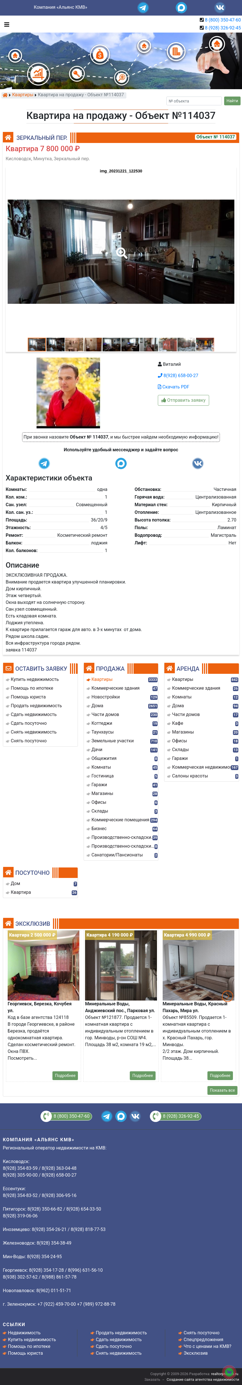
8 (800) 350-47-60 (223, 20)
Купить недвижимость (32, 1339)
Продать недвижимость (121, 1332)
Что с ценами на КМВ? (207, 1346)
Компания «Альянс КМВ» (60, 7)
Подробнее (65, 1075)
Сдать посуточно (114, 1346)
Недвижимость (24, 1332)
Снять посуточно (202, 1332)
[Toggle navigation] (5, 24)
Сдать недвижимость (119, 1339)
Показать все (222, 1090)
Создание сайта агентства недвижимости (203, 1379)
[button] (120, 249)
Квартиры (22, 95)
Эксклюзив (196, 1353)
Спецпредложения (203, 1339)
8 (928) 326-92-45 (223, 28)
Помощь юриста (25, 1353)
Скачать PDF (173, 387)
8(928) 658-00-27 (178, 375)
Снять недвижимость (119, 1353)
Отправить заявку (183, 400)
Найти (232, 101)
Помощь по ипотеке (29, 1346)
